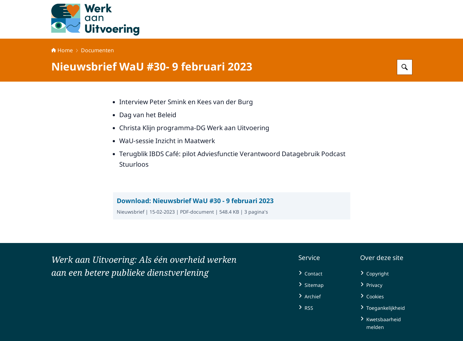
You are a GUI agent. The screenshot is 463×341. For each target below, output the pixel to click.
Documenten (97, 50)
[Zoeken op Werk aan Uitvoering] (404, 67)
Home (62, 50)
